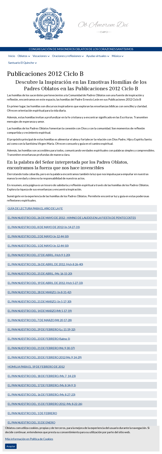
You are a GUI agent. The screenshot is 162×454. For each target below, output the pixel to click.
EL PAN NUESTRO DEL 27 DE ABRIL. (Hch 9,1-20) (39, 255)
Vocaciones (40, 56)
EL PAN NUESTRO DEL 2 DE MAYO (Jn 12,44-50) (38, 236)
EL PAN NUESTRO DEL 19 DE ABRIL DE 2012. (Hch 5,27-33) (45, 283)
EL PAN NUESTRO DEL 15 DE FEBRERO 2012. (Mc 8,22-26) (45, 404)
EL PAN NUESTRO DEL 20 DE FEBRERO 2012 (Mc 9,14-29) (45, 357)
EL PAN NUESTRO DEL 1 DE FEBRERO (32, 413)
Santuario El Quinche (21, 62)
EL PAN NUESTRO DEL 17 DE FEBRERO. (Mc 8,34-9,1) (42, 385)
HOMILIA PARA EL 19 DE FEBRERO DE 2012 (36, 366)
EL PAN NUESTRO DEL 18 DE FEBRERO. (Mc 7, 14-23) (42, 376)
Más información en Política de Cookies (29, 439)
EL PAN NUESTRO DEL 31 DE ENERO (31, 422)
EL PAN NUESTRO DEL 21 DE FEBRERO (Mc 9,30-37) (41, 348)
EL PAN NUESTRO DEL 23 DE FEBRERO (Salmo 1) (39, 338)
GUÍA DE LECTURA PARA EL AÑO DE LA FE (35, 208)
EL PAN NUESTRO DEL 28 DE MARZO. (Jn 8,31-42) (39, 292)
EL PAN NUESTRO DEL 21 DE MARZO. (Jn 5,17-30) (39, 301)
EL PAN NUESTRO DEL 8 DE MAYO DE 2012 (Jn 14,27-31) (44, 227)
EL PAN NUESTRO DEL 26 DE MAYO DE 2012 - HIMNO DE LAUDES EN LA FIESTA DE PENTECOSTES (72, 217)
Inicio (11, 56)
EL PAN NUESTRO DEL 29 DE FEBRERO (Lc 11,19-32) (41, 329)
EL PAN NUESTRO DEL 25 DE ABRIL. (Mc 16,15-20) (40, 273)
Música (116, 56)
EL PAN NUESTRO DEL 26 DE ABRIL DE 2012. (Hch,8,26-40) (45, 264)
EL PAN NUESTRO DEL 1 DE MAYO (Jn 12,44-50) (38, 245)
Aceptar (10, 446)
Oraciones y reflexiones (66, 56)
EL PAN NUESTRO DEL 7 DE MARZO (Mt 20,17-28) (40, 320)
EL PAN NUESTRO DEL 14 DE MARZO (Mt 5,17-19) (40, 310)
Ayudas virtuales (96, 56)
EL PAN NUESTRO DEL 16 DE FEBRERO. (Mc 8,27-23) (41, 394)
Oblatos (22, 56)
